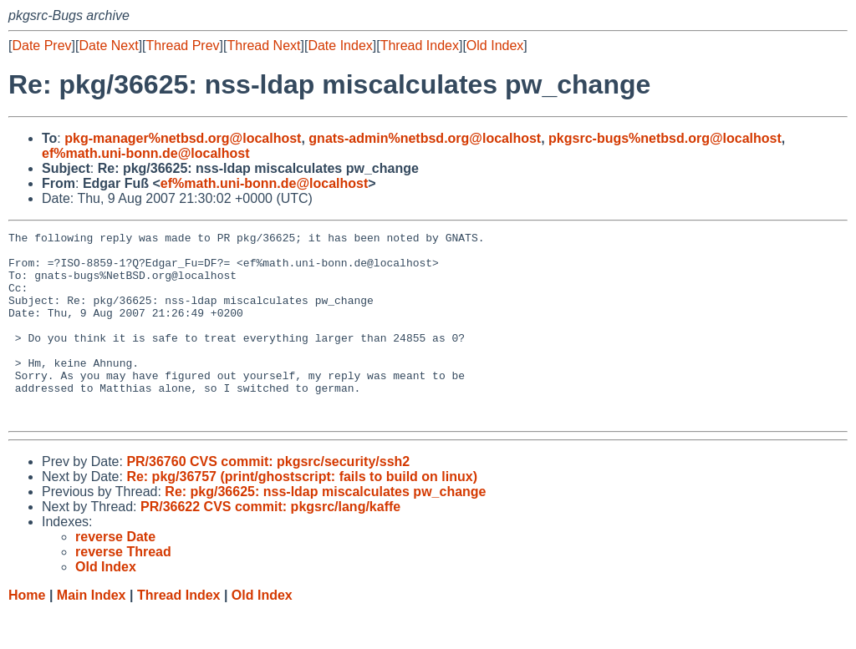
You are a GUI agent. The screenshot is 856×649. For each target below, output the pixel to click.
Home (26, 633)
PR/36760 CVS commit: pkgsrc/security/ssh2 (268, 499)
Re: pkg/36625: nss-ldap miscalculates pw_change (325, 529)
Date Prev (41, 45)
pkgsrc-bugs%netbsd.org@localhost (665, 138)
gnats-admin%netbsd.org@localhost (424, 138)
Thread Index (419, 45)
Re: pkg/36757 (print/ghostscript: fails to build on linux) (301, 514)
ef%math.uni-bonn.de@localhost (146, 153)
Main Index (91, 633)
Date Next (108, 45)
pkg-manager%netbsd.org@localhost (182, 138)
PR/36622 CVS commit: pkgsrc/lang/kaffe (270, 544)
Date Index (340, 45)
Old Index (494, 45)
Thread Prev (183, 45)
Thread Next (263, 45)
